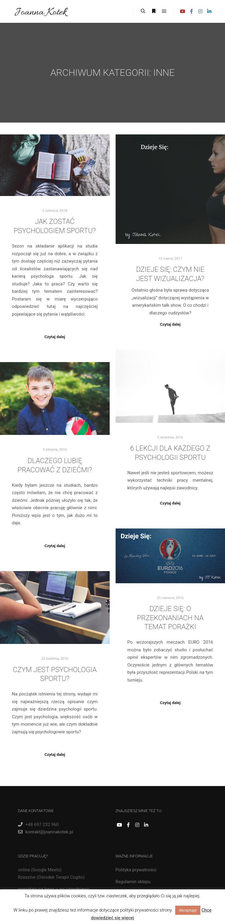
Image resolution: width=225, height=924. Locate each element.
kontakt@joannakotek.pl (45, 831)
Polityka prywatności (136, 869)
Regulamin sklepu (133, 881)
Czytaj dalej (54, 337)
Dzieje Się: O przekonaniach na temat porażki (170, 618)
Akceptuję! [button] (188, 910)
